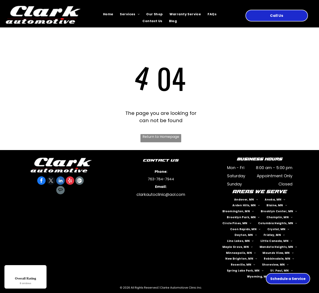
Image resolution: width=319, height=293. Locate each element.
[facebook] (41, 181)
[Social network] (60, 190)
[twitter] (51, 181)
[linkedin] (60, 181)
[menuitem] (108, 14)
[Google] (79, 181)
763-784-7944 (161, 179)
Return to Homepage (160, 136)
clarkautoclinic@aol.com (160, 194)
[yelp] (70, 181)
